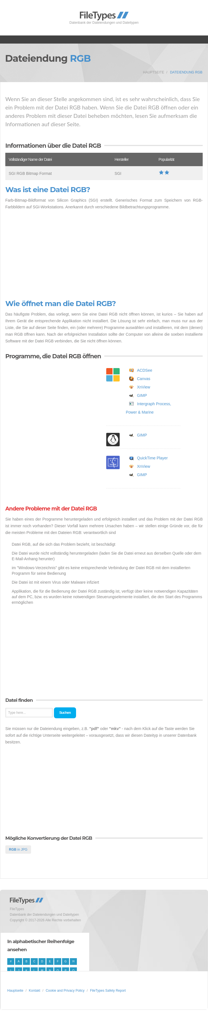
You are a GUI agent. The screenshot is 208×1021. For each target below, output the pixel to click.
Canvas (143, 378)
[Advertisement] (104, 255)
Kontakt (34, 991)
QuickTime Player (152, 458)
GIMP (142, 395)
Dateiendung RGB (186, 72)
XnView (143, 387)
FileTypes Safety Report (108, 991)
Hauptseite (153, 72)
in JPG (18, 849)
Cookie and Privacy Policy (65, 991)
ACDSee (144, 370)
